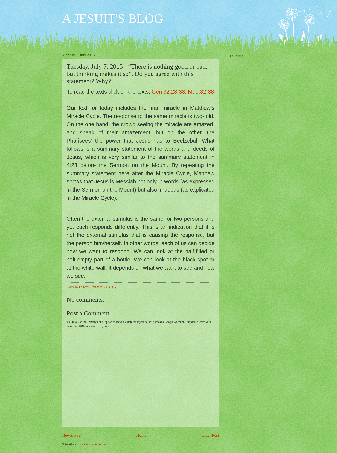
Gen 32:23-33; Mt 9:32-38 (183, 92)
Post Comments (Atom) (92, 444)
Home (141, 435)
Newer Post (71, 435)
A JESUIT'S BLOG (112, 18)
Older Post (210, 435)
